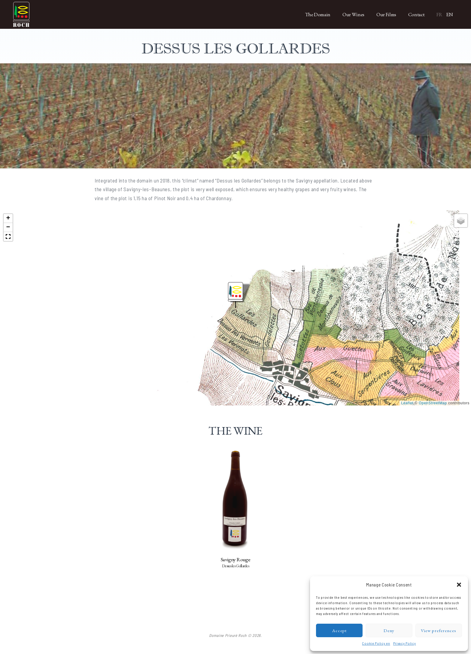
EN (449, 14)
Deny (389, 630)
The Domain (318, 14)
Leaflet (407, 403)
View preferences (438, 630)
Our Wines (353, 14)
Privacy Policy (404, 643)
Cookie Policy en (376, 643)
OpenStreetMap (433, 403)
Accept (339, 630)
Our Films (386, 14)
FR (439, 14)
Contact (416, 14)
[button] (459, 585)
